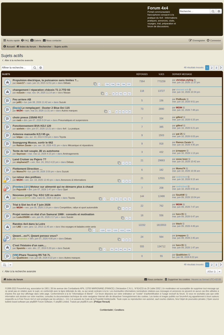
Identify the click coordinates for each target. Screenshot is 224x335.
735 (118, 84)
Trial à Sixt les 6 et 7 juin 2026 (31, 204)
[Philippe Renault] (102, 302)
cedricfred (181, 177)
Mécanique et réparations (80, 145)
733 (107, 84)
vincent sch (182, 89)
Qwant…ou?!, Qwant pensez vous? (35, 235)
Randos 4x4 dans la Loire (29, 223)
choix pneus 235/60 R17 (28, 117)
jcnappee (181, 150)
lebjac (20, 137)
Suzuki (62, 102)
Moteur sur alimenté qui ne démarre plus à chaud (61, 186)
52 (112, 249)
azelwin (20, 128)
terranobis (22, 238)
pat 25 (179, 134)
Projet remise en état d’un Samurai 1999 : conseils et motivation (53, 214)
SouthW (180, 195)
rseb (19, 120)
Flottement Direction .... (28, 168)
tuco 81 (180, 214)
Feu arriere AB (22, 99)
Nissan (66, 92)
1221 (109, 230)
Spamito (21, 248)
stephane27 (23, 162)
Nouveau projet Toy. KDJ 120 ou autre (37, 195)
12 (129, 93)
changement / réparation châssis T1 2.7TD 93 (41, 89)
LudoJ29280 (23, 217)
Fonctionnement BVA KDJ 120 (32, 125)
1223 (122, 230)
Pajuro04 (21, 189)
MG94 (20, 110)
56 (129, 249)
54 (121, 249)
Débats (67, 83)
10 (121, 93)
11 (125, 93)
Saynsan (21, 153)
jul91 (19, 102)
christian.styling (184, 80)
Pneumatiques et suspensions (73, 120)
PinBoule (181, 99)
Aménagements (71, 153)
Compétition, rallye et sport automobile (79, 207)
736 (123, 84)
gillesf (179, 117)
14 (125, 199)
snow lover (182, 159)
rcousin (21, 92)
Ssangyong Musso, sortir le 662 (33, 142)
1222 (115, 230)
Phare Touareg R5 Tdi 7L (34, 255)
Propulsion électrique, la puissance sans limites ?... (46, 80)
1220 (102, 230)
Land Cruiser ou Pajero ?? (29, 159)
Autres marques (70, 110)
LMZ (19, 226)
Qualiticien (22, 258)
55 (125, 249)
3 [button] (216, 67)
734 (112, 84)
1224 (128, 230)
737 (128, 84)
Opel (65, 189)
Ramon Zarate (24, 145)
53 (116, 249)
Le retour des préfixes (27, 177)
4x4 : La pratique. (71, 128)
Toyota (62, 137)
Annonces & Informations (73, 180)
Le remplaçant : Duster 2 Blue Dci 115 (45, 107)
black (179, 223)
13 (121, 199)
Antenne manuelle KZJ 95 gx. (31, 134)
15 (129, 199)
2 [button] (211, 67)
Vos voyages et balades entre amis (78, 226)
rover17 (21, 83)
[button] (221, 67)
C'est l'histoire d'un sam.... (30, 245)
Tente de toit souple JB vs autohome (36, 150)
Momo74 (21, 171)
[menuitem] (25, 40)
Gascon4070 (23, 198)
